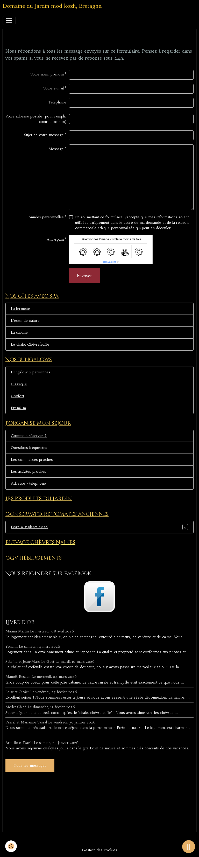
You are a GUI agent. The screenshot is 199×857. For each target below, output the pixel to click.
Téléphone (57, 102)
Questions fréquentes (29, 447)
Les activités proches (28, 471)
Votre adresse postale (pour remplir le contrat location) (35, 119)
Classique (19, 384)
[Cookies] (11, 846)
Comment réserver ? (29, 435)
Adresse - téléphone (28, 483)
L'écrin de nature (25, 320)
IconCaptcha (109, 262)
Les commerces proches (32, 459)
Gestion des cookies (99, 850)
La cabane (19, 332)
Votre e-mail (53, 88)
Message (56, 149)
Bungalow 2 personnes (30, 372)
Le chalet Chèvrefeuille (30, 344)
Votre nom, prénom (47, 74)
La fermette (20, 308)
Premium (18, 408)
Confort (17, 396)
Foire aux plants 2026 (29, 527)
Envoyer (84, 275)
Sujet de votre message (44, 135)
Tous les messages (29, 765)
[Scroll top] (188, 846)
